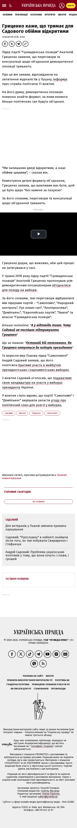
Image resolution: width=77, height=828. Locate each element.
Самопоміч (52, 413)
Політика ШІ (62, 680)
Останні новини (17, 578)
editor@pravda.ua (48, 796)
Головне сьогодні (17, 492)
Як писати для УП (21, 688)
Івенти (62, 14)
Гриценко (36, 413)
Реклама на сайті (33, 676)
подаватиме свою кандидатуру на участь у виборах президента (37, 382)
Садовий (9, 413)
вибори (22, 413)
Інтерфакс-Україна (42, 746)
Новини (7, 14)
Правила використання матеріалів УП (29, 680)
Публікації (21, 14)
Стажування (41, 688)
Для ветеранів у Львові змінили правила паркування (35, 527)
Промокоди (58, 688)
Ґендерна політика (17, 684)
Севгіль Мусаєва (50, 790)
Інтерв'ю (50, 14)
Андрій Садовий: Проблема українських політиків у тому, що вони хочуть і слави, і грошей (37, 555)
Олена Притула (50, 793)
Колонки (36, 14)
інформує (60, 79)
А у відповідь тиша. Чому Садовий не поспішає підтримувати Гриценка (36, 330)
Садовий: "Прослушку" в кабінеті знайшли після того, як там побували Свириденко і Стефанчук (36, 540)
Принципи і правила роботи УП (51, 684)
